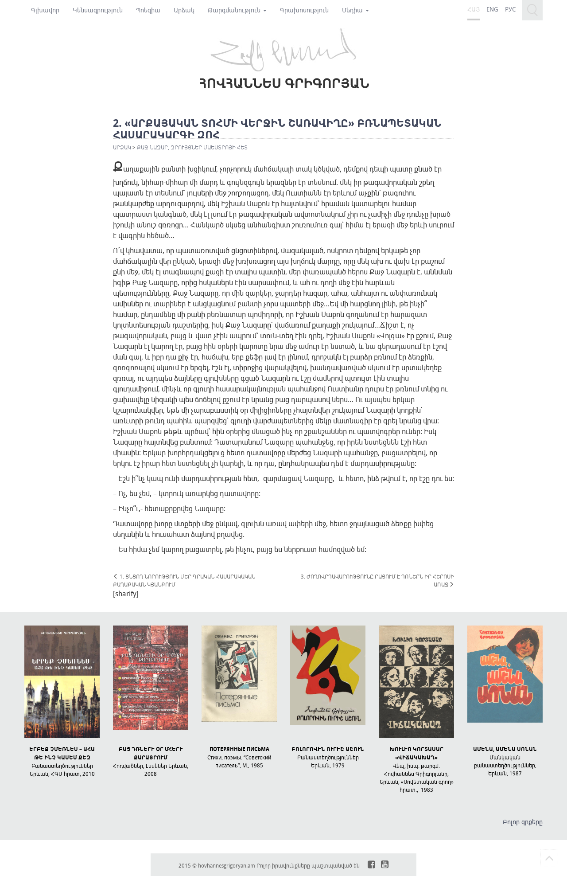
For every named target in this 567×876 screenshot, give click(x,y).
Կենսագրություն (98, 10)
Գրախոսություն (304, 10)
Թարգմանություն (237, 10)
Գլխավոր (45, 10)
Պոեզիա (148, 10)
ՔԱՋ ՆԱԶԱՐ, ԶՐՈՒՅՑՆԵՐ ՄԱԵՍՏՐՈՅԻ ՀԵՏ (192, 147)
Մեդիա (355, 10)
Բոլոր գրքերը (523, 821)
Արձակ (184, 10)
